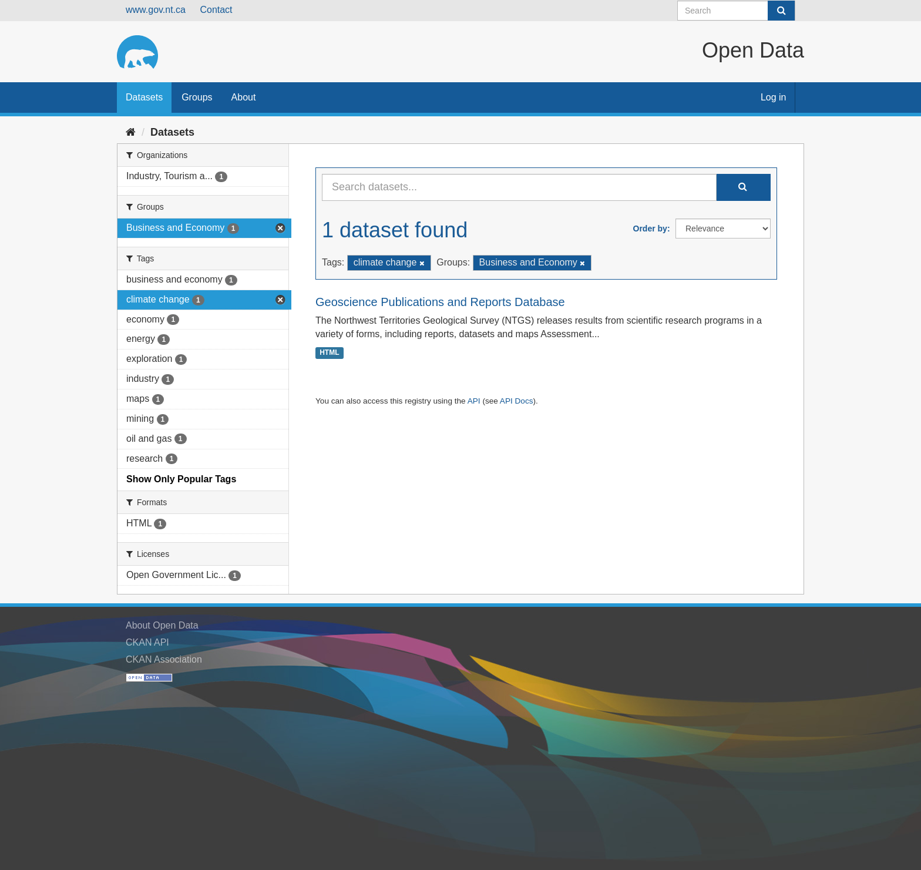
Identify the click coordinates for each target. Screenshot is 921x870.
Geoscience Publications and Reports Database (440, 301)
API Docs (516, 401)
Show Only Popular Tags (181, 479)
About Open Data (162, 625)
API (474, 401)
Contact (216, 10)
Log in (773, 97)
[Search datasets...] (519, 187)
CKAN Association (164, 659)
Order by (650, 228)
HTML (329, 352)
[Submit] (781, 11)
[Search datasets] (736, 11)
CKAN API (147, 642)
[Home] (131, 132)
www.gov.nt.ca (156, 10)
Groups (196, 97)
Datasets (144, 97)
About (243, 97)
